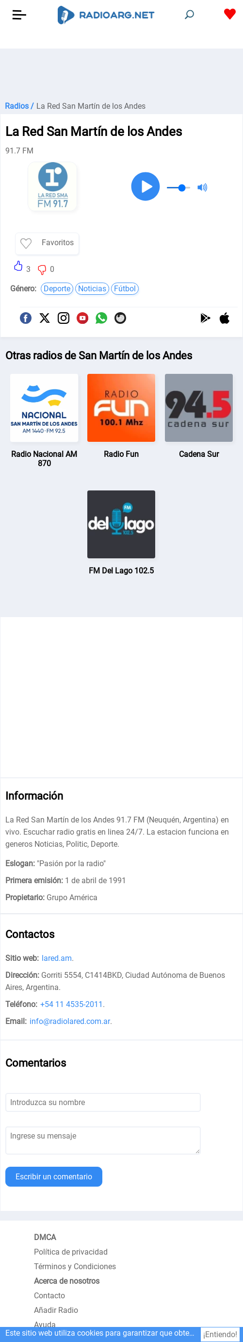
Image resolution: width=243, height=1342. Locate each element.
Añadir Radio (56, 1310)
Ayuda (45, 1324)
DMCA (45, 1237)
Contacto (49, 1295)
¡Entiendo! (220, 1334)
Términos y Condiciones (75, 1266)
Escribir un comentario (54, 1176)
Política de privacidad (71, 1252)
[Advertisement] (121, 73)
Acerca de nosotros (66, 1281)
